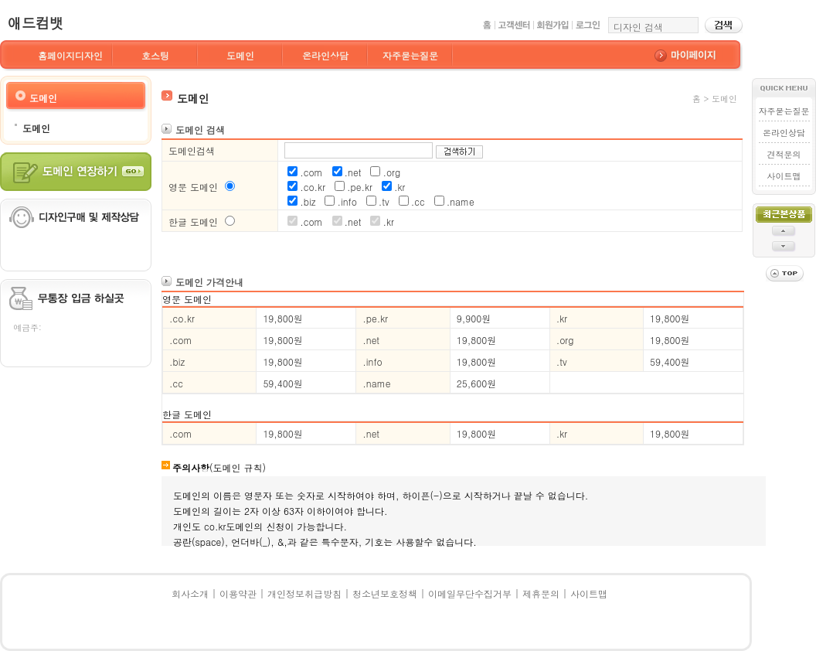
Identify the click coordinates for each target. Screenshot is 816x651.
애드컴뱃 (35, 22)
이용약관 (238, 593)
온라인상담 (325, 55)
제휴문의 (540, 593)
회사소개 (190, 593)
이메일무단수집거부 (470, 593)
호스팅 (155, 55)
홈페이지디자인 (70, 55)
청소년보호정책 (384, 593)
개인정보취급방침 (304, 593)
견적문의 (784, 154)
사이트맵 (784, 176)
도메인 (240, 55)
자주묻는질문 (410, 55)
